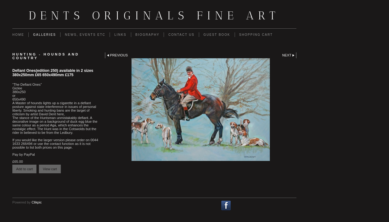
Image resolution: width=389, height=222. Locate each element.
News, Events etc (85, 34)
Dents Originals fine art (154, 15)
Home (18, 34)
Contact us (181, 34)
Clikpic (36, 202)
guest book (216, 34)
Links (120, 34)
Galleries (44, 34)
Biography (148, 34)
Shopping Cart (256, 34)
